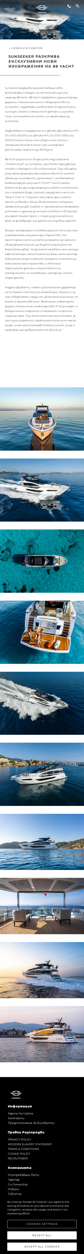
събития (14, 1194)
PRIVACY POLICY (19, 1139)
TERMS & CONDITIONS (23, 1149)
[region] (42, 1225)
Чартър (14, 1179)
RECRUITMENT (18, 1158)
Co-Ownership (17, 1184)
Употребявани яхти (23, 1175)
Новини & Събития (25, 48)
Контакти (16, 1118)
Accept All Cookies (42, 1246)
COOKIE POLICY (19, 1153)
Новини (13, 1189)
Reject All (42, 1235)
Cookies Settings (42, 1223)
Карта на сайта (20, 1113)
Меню (10, 9)
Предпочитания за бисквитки (31, 1123)
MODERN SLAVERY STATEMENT (30, 1144)
